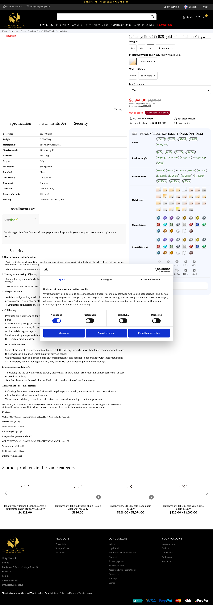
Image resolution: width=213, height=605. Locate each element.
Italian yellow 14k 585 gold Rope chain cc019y (130, 507)
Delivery (113, 544)
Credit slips (167, 552)
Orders (165, 548)
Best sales (60, 552)
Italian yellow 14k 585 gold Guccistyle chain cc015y (183, 507)
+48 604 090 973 (12, 6)
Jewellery (46, 24)
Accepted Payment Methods (122, 569)
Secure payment (116, 561)
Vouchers (166, 561)
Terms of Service (78, 593)
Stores (112, 582)
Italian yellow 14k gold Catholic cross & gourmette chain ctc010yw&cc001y (25, 507)
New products (62, 548)
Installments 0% (52, 123)
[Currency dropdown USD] (207, 7)
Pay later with (141, 118)
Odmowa (64, 333)
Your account (172, 538)
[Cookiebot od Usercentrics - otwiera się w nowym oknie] (157, 270)
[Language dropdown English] (191, 7)
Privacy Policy (58, 593)
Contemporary (121, 24)
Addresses (167, 557)
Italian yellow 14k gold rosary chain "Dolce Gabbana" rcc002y (78, 507)
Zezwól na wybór (106, 333)
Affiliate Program (117, 565)
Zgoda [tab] (62, 279)
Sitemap (113, 578)
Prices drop (60, 544)
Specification (20, 123)
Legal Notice (115, 548)
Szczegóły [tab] (106, 279)
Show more (164, 48)
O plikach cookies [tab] (150, 279)
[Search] (153, 16)
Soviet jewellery (97, 24)
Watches (77, 24)
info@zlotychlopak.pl (38, 6)
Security (81, 123)
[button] (207, 493)
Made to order (144, 24)
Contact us (114, 574)
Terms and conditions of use (122, 552)
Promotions (165, 24)
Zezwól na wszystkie (149, 333)
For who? (62, 24)
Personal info (168, 544)
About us (113, 557)
